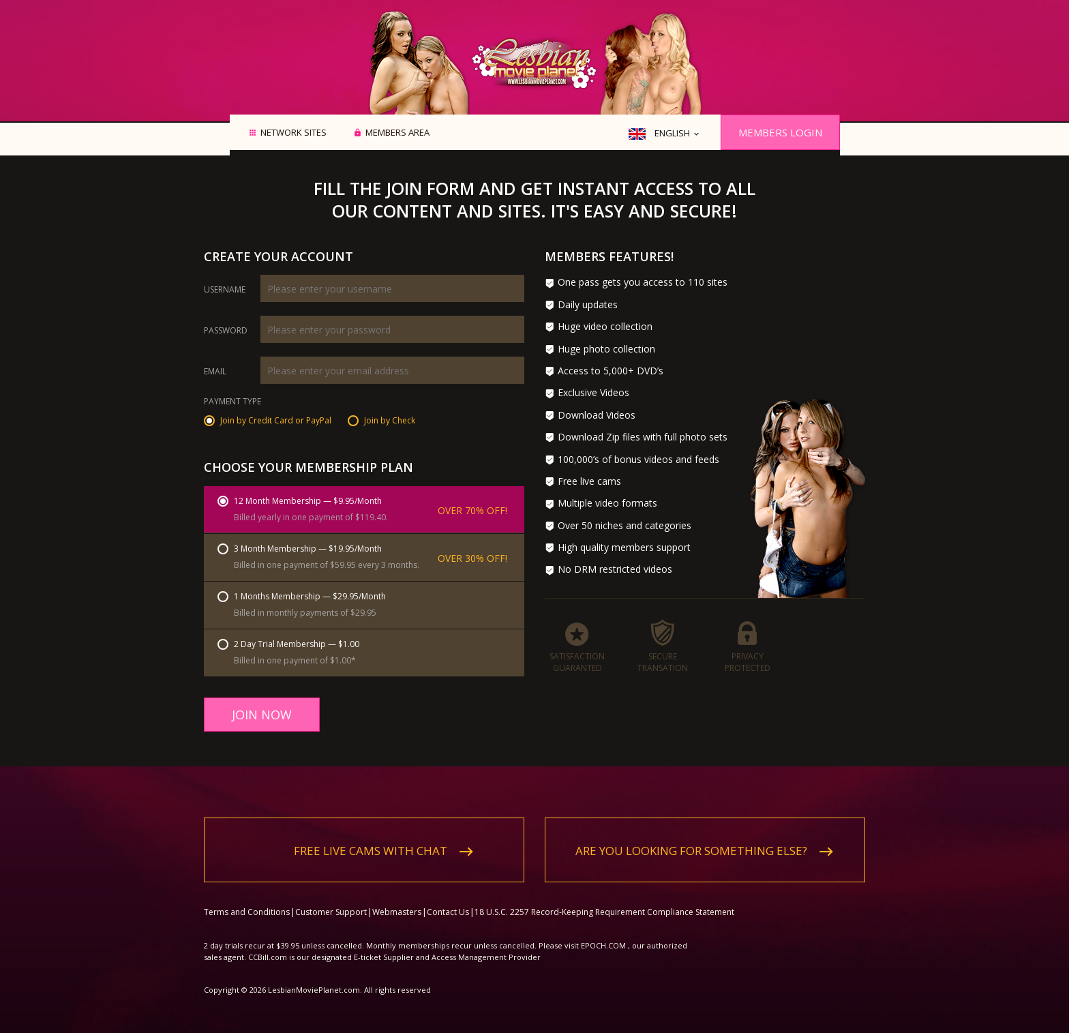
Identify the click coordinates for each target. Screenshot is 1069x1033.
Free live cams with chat (370, 840)
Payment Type (232, 402)
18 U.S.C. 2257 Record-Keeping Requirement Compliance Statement (604, 901)
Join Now (262, 714)
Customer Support (331, 901)
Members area (397, 133)
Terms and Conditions (247, 901)
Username (224, 290)
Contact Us (448, 901)
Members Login (780, 132)
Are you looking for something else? (691, 840)
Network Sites (293, 133)
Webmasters (396, 901)
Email (215, 372)
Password (225, 331)
